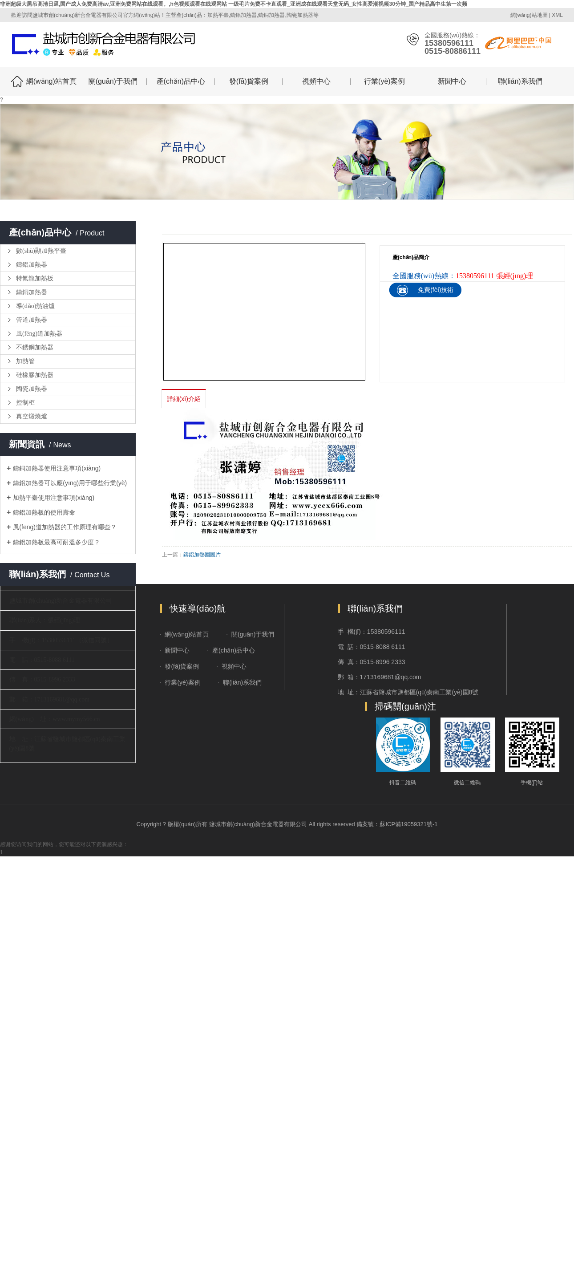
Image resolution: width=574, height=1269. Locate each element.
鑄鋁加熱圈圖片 (202, 554)
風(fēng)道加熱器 (39, 333)
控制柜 (25, 402)
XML (557, 15)
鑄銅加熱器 (31, 292)
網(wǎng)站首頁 (51, 81)
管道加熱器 (31, 319)
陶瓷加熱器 (31, 388)
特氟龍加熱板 (34, 278)
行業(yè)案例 (384, 81)
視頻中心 (316, 81)
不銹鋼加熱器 (34, 347)
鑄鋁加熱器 (31, 264)
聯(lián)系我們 (520, 81)
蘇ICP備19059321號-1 (408, 824)
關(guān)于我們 (113, 81)
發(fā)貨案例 (248, 81)
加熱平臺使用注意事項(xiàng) (53, 497)
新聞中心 (452, 81)
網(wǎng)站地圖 (529, 15)
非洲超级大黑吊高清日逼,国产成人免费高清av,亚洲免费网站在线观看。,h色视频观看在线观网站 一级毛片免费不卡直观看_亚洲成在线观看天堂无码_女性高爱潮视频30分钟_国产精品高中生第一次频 (234, 4)
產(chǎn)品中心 (181, 81)
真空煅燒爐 (31, 416)
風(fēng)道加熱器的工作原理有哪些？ (65, 527)
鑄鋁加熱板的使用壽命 (44, 512)
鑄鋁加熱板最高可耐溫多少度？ (56, 542)
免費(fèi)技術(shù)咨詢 (435, 297)
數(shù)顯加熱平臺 (41, 250)
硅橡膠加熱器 (34, 375)
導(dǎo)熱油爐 (35, 306)
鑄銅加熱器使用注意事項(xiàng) (57, 468)
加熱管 (25, 361)
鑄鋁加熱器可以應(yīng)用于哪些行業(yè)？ (70, 483)
